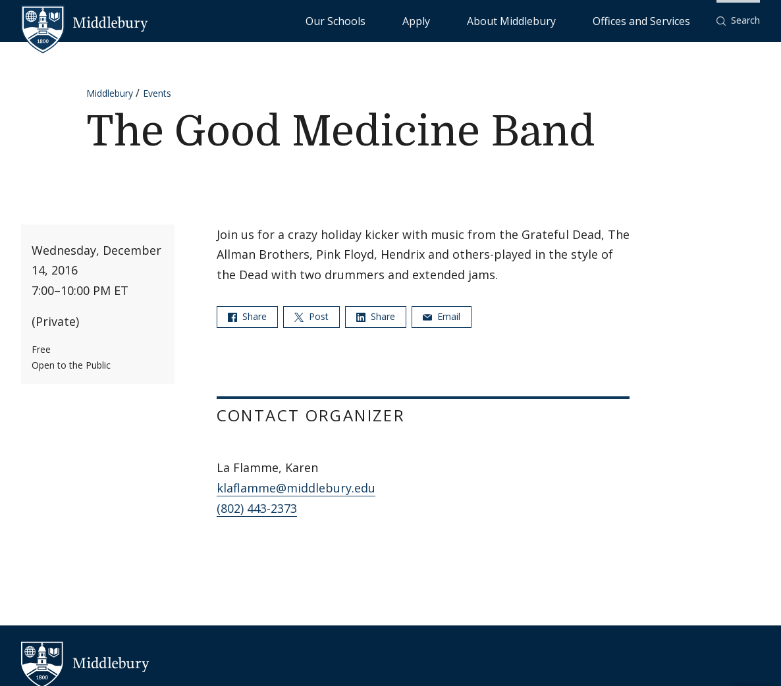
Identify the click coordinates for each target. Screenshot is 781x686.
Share (247, 316)
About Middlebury (561, 20)
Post (311, 316)
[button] (738, 20)
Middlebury (109, 93)
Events (157, 93)
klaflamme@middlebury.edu (296, 488)
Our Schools (442, 20)
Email (441, 316)
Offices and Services (657, 20)
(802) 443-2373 (257, 508)
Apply (495, 20)
